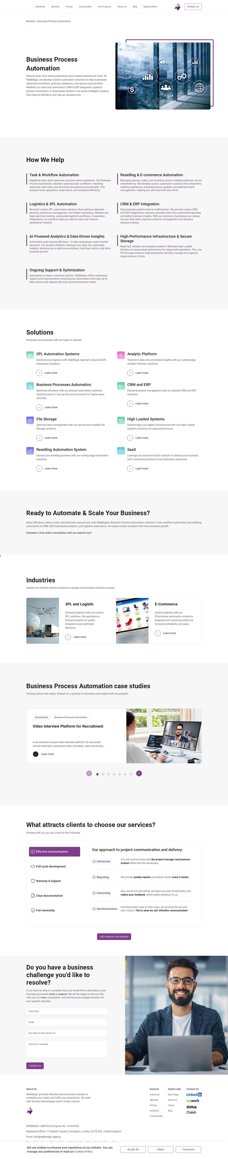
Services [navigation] (67, 6)
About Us (172, 1100)
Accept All (133, 1149)
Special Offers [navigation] (161, 6)
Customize (188, 1149)
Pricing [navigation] (80, 6)
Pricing (153, 1105)
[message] (66, 1049)
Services (154, 1100)
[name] (66, 1011)
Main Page (173, 1094)
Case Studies (156, 1116)
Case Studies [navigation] (96, 6)
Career (171, 1105)
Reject (160, 1149)
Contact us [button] (193, 6)
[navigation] (29, 7)
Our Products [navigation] (115, 6)
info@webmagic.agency (47, 1136)
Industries (155, 1094)
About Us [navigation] (133, 6)
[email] (66, 1022)
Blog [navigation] (146, 6)
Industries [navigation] (51, 6)
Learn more (46, 373)
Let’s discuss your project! (114, 936)
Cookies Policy (83, 1151)
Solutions (154, 1110)
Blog (170, 1110)
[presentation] (89, 773)
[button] (30, 21)
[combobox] (66, 1033)
